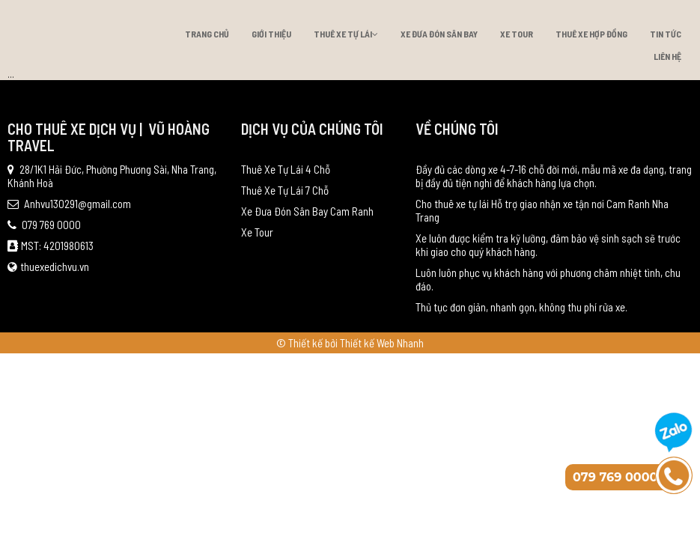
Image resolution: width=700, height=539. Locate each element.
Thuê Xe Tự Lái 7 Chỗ (285, 190)
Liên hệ (667, 56)
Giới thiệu (271, 33)
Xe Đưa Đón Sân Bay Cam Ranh (307, 211)
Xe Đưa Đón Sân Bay (439, 33)
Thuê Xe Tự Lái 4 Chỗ (285, 169)
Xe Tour (516, 33)
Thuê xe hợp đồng (591, 33)
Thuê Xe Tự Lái (346, 33)
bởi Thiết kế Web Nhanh (374, 343)
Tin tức (665, 33)
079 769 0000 (44, 224)
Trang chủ (207, 33)
